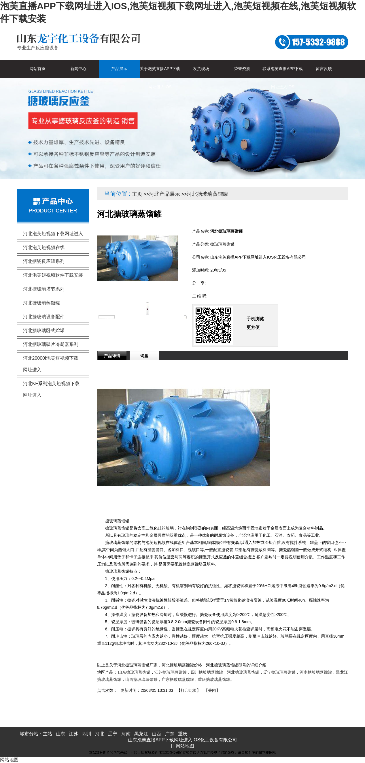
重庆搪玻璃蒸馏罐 (214, 679)
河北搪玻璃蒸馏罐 (207, 194)
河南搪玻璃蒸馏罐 (316, 672)
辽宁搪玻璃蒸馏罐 (279, 672)
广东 (169, 733)
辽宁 (112, 733)
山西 (156, 733)
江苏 (73, 733)
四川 (86, 733)
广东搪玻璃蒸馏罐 (178, 679)
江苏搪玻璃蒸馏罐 (170, 672)
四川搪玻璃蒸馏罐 (207, 672)
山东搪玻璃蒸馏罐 (134, 672)
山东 (60, 733)
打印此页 (189, 690)
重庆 (182, 733)
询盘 (144, 355)
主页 (137, 194)
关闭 (212, 690)
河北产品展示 (164, 194)
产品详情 (112, 355)
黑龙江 (141, 733)
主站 (47, 733)
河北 (99, 733)
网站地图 (185, 745)
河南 (126, 733)
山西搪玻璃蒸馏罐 (141, 679)
